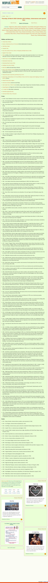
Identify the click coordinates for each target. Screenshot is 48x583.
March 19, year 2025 (6, 486)
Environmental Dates (10, 31)
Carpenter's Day (5, 48)
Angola (7, 30)
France (33, 31)
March (7, 16)
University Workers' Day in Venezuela (9, 93)
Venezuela (44, 28)
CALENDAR (33, 1)
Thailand (16, 28)
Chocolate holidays (28, 30)
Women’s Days (34, 35)
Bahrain (19, 26)
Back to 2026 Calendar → (12, 547)
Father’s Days (18, 31)
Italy (45, 31)
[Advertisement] (24, 570)
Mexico (14, 33)
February (10, 489)
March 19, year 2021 (16, 483)
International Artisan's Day (7, 60)
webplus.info (45, 581)
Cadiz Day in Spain (6, 46)
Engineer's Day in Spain (7, 52)
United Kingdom (37, 28)
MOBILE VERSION (28, 1)
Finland (23, 31)
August (18, 491)
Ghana (8, 28)
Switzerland (43, 33)
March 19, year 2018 (15, 482)
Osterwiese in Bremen (7, 82)
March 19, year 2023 (12, 485)
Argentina (11, 30)
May (6, 491)
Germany (37, 31)
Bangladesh (24, 26)
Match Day (5, 67)
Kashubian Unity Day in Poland (8, 65)
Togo (27, 28)
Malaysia (12, 28)
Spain (39, 33)
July (14, 491)
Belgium (15, 30)
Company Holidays (37, 30)
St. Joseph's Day (5, 89)
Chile (22, 30)
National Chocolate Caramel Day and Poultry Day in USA (13, 74)
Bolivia (19, 30)
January (5, 489)
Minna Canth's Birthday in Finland (9, 69)
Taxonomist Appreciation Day (8, 91)
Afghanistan (11, 26)
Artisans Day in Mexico (7, 41)
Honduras (41, 31)
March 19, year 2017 (8, 482)
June (10, 491)
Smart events (35, 33)
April (18, 489)
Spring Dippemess (6, 87)
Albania (16, 26)
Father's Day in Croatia (7, 58)
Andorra (3, 30)
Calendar (3, 16)
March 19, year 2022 (4, 485)
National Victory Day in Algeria (8, 80)
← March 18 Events (13, 22)
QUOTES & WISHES (41, 1)
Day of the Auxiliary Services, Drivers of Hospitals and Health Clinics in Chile (17, 50)
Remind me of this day (29, 505)
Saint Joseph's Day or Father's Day (9, 84)
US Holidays (31, 28)
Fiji (45, 26)
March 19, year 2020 (9, 483)
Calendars (6, 26)
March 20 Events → (34, 22)
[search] (10, 7)
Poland (18, 33)
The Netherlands (21, 28)
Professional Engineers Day (26, 33)
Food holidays (28, 31)
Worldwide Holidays (42, 35)
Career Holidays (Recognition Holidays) (35, 26)
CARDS (36, 1)
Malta (11, 33)
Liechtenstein (7, 33)
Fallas (4, 55)
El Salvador (43, 30)
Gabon (5, 28)
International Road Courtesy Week (9, 63)
